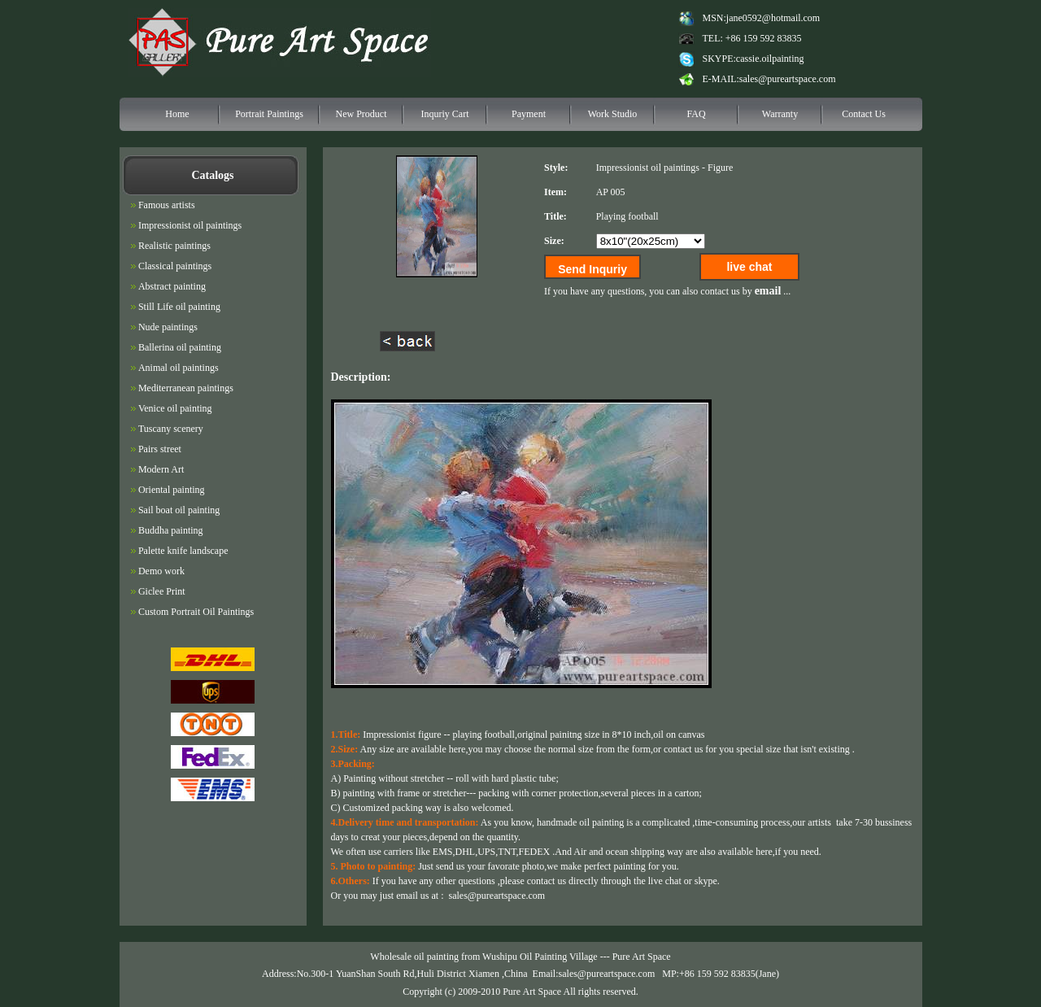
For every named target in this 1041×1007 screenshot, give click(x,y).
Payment (529, 114)
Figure (720, 167)
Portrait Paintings (269, 114)
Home (177, 114)
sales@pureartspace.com (787, 79)
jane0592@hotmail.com (773, 18)
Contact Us (864, 114)
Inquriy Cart (445, 114)
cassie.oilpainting (770, 58)
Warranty (780, 114)
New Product (361, 114)
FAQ (695, 114)
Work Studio (613, 114)
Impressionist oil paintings (647, 167)
